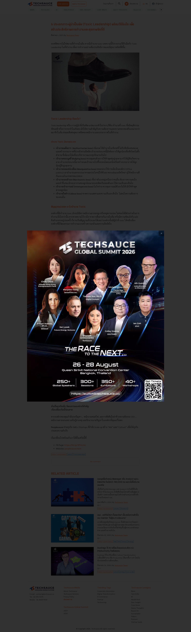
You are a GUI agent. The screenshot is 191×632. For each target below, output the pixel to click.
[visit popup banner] (95, 316)
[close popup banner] (161, 233)
